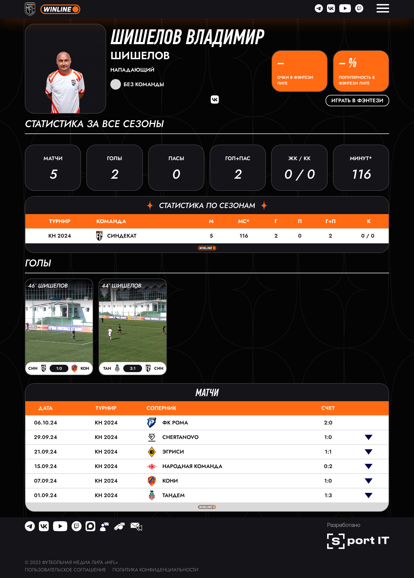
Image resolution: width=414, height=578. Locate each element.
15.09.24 (45, 466)
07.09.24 (45, 481)
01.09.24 (45, 495)
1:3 (328, 495)
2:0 (328, 423)
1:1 (328, 452)
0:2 (328, 466)
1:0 (328, 437)
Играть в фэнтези (357, 100)
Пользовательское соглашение (65, 569)
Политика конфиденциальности (155, 569)
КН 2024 (59, 236)
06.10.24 (45, 423)
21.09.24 (45, 452)
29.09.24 (45, 437)
